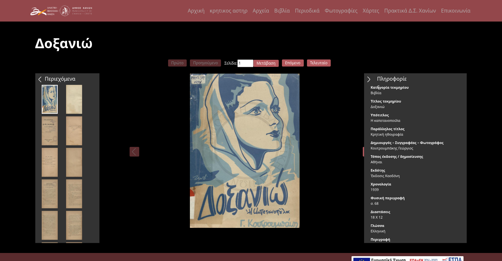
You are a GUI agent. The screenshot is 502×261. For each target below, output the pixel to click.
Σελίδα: (230, 63)
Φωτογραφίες (341, 10)
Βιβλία (282, 10)
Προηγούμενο (205, 63)
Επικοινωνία (456, 10)
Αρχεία (261, 10)
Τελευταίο (319, 63)
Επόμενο (293, 63)
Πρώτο (177, 63)
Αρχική (196, 10)
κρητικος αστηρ (229, 10)
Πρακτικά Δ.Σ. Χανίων (410, 10)
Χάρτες (371, 10)
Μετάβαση (266, 63)
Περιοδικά (307, 10)
